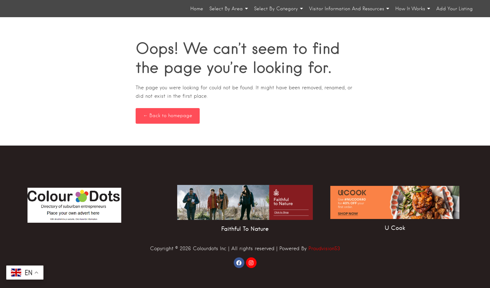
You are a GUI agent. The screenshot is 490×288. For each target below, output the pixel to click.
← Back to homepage (167, 115)
